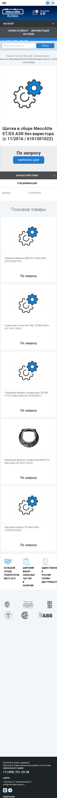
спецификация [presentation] (27, 183)
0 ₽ (46, 12)
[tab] (28, 175)
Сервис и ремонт (18, 31)
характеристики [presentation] (27, 175)
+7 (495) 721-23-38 (16, 772)
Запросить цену (28, 160)
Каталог (8, 23)
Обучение (28, 34)
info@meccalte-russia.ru (13, 784)
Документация (40, 31)
